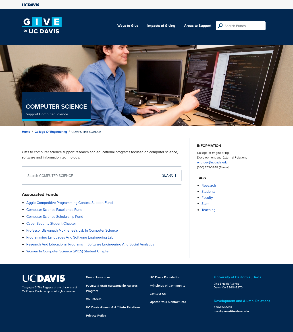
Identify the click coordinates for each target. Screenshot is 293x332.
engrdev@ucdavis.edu (212, 162)
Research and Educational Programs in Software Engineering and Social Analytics (90, 244)
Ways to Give (127, 25)
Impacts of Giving (161, 25)
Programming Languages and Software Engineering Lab (69, 237)
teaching (209, 209)
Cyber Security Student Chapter (51, 223)
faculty (207, 197)
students (208, 191)
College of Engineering (51, 131)
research (209, 185)
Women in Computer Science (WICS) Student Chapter (68, 251)
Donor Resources (98, 277)
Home (26, 131)
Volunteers (94, 299)
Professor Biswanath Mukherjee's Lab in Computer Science (72, 230)
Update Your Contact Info (168, 302)
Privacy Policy (96, 315)
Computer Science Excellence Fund (54, 209)
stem (206, 203)
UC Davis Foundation (165, 277)
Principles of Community (167, 285)
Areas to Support (197, 25)
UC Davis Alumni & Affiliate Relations (113, 307)
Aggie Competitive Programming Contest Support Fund (69, 202)
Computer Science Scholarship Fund (54, 216)
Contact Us (158, 293)
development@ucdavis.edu (231, 311)
